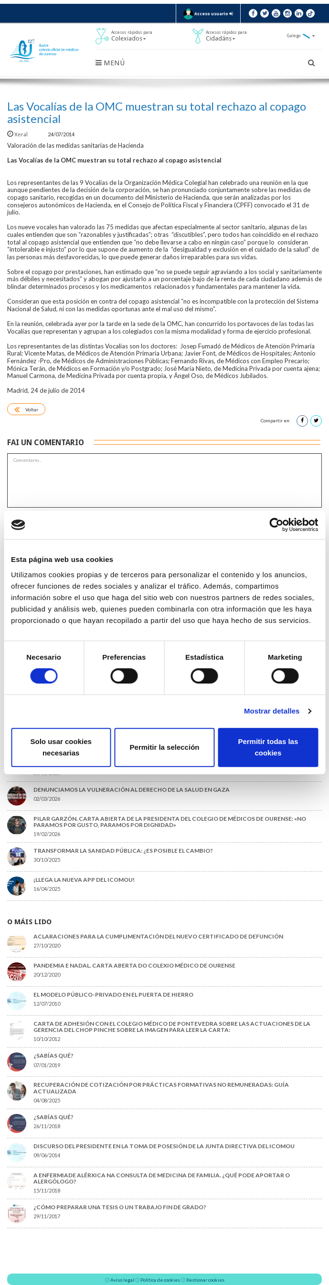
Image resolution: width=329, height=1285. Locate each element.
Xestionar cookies (205, 1280)
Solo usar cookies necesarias (60, 747)
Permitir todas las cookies (268, 747)
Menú (110, 63)
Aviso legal (122, 1280)
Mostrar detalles (272, 711)
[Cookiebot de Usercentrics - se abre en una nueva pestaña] (276, 525)
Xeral (18, 134)
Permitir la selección (165, 747)
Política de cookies (160, 1280)
